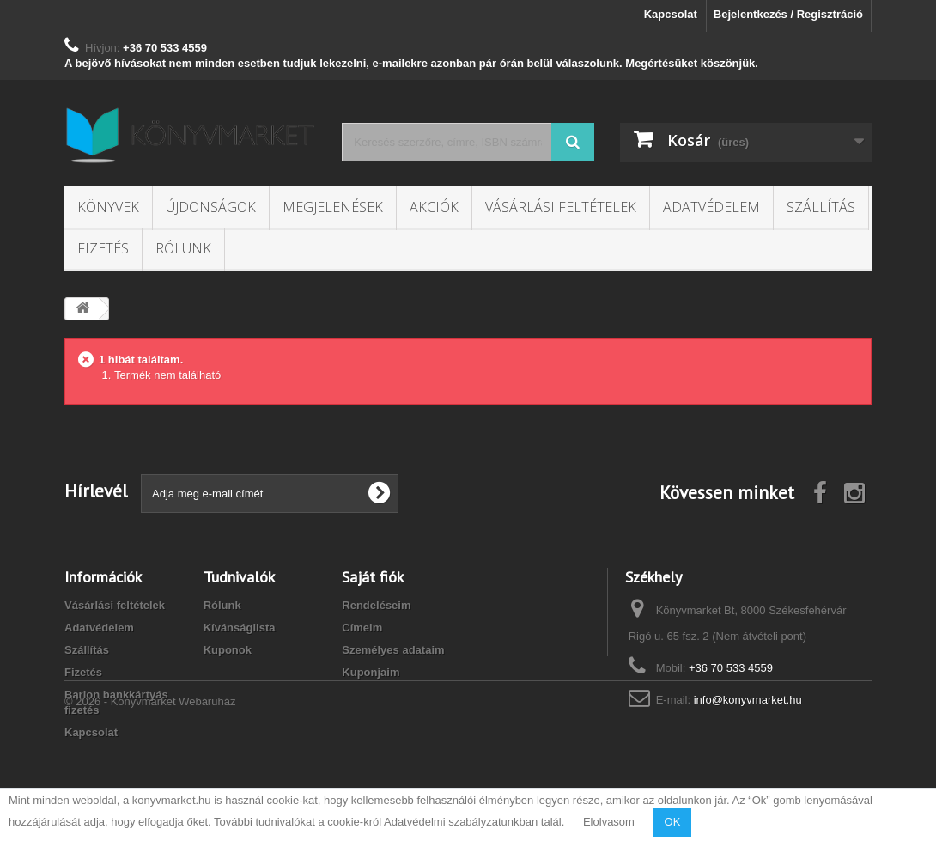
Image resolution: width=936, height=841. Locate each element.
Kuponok (228, 649)
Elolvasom (609, 821)
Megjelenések (333, 207)
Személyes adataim (393, 649)
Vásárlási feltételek (560, 207)
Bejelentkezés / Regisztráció (788, 14)
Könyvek (108, 207)
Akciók (434, 207)
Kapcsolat (670, 14)
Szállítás (821, 207)
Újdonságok (211, 207)
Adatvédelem (711, 207)
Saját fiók (373, 577)
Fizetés (103, 248)
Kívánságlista (240, 627)
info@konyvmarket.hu (748, 699)
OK (673, 821)
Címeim (362, 627)
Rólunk (183, 248)
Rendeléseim (376, 605)
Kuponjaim (370, 672)
